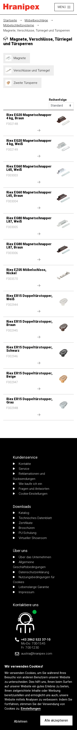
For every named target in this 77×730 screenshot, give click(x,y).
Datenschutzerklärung (31, 572)
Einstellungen (31, 708)
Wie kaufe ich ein (27, 484)
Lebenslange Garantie (31, 587)
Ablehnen (20, 721)
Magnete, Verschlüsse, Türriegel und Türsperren (36, 30)
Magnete (16, 58)
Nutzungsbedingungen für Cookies (34, 579)
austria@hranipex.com (36, 653)
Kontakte (22, 464)
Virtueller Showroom (30, 538)
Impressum (23, 592)
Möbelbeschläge (36, 20)
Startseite (10, 20)
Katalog (21, 513)
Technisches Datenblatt (32, 518)
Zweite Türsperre (22, 83)
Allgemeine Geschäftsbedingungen (29, 564)
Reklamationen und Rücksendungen (29, 476)
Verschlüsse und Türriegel (28, 70)
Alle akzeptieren (56, 720)
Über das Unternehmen (32, 557)
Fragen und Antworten (31, 489)
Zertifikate (23, 523)
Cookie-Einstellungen (30, 494)
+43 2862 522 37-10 (36, 639)
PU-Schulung (24, 533)
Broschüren (24, 528)
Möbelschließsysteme (18, 25)
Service (21, 469)
